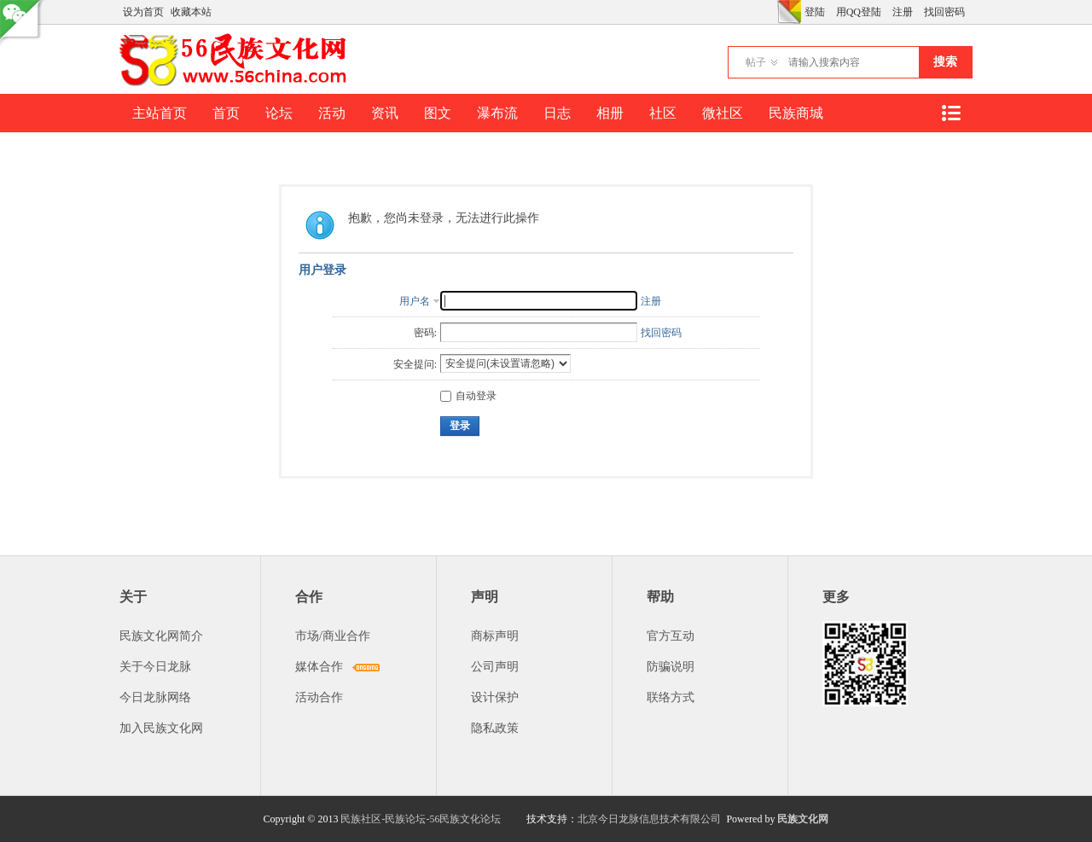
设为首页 (143, 12)
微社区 (722, 113)
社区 (663, 113)
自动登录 (468, 396)
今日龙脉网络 (155, 697)
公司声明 (495, 666)
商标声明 (495, 636)
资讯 (384, 113)
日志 (557, 113)
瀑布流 (497, 113)
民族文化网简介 (161, 636)
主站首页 (159, 113)
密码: (425, 333)
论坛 (279, 113)
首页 (226, 113)
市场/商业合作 (332, 636)
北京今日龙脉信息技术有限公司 (649, 819)
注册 (902, 12)
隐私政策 (495, 728)
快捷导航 (950, 113)
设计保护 (495, 697)
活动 (332, 113)
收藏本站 (191, 12)
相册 (610, 113)
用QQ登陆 (858, 12)
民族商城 (796, 113)
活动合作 (319, 697)
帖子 (756, 62)
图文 (437, 113)
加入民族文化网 (161, 728)
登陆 (814, 12)
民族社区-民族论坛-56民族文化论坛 (420, 819)
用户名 (414, 301)
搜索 (945, 61)
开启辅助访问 (773, 12)
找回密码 (944, 12)
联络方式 (670, 697)
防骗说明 (670, 666)
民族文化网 (802, 819)
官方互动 (670, 636)
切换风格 (789, 12)
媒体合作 (319, 666)
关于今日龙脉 (155, 666)
